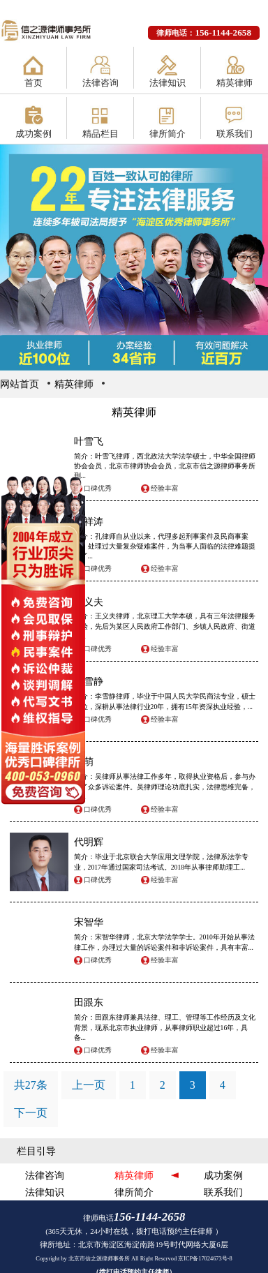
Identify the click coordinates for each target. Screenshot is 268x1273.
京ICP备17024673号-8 (205, 1259)
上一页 (88, 1085)
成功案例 (33, 133)
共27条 (30, 1085)
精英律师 (234, 82)
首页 (33, 82)
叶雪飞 (88, 441)
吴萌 (84, 761)
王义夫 (88, 601)
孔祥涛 (88, 521)
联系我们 (234, 133)
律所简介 (167, 133)
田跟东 (88, 1002)
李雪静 (88, 681)
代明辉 (88, 841)
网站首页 (19, 383)
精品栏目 (100, 133)
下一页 (30, 1113)
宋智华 (88, 922)
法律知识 (167, 82)
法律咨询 (100, 82)
